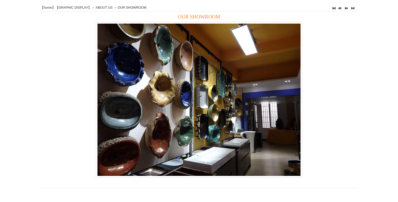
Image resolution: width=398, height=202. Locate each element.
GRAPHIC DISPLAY (73, 7)
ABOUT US (104, 7)
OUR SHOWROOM (132, 7)
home (48, 7)
